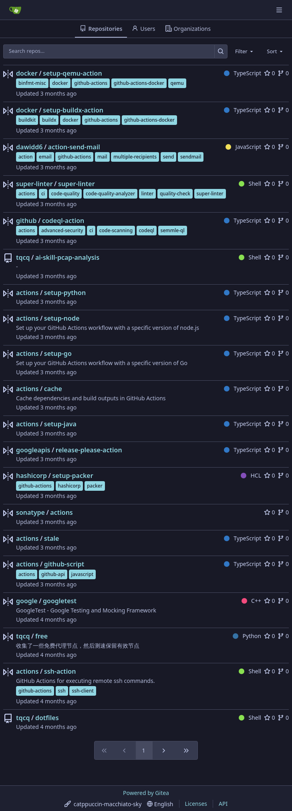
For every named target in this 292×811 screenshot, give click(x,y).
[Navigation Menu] (280, 9)
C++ (251, 600)
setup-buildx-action (73, 110)
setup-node (62, 318)
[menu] (103, 804)
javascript (82, 574)
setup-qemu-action (72, 73)
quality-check (175, 193)
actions (26, 193)
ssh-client (82, 690)
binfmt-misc (32, 83)
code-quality (65, 193)
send (168, 156)
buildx (49, 119)
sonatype (30, 512)
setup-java (60, 424)
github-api (53, 574)
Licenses (196, 803)
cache (53, 389)
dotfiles (47, 718)
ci (43, 193)
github (26, 221)
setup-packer (72, 476)
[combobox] (244, 51)
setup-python (65, 293)
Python (247, 636)
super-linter (34, 184)
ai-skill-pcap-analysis (67, 257)
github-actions (90, 83)
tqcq (23, 257)
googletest (60, 601)
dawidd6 (29, 147)
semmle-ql (173, 230)
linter (147, 193)
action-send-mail (74, 147)
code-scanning (116, 230)
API (223, 803)
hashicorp (31, 476)
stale (51, 538)
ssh (62, 690)
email (45, 156)
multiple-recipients (135, 156)
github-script (64, 564)
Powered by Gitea (146, 793)
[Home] (15, 10)
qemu (177, 83)
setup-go (58, 353)
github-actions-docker (139, 83)
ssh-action (60, 671)
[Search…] (221, 51)
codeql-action (63, 221)
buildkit (27, 119)
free (41, 636)
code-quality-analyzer (110, 193)
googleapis (33, 450)
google (27, 601)
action (25, 156)
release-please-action (89, 450)
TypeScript (242, 73)
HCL (251, 475)
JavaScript (243, 147)
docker (27, 73)
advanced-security (62, 230)
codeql (146, 230)
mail (102, 156)
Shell (250, 183)
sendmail (190, 156)
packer (95, 485)
